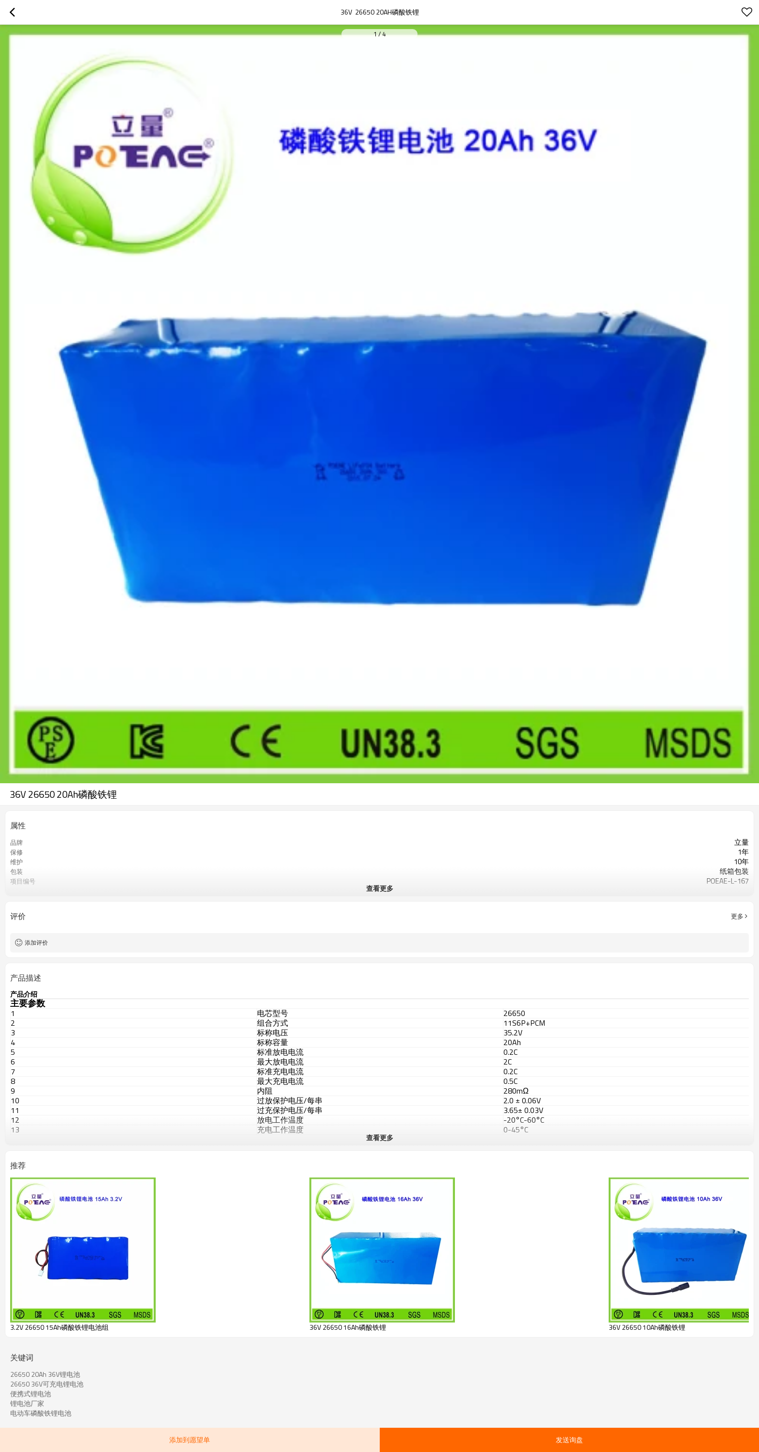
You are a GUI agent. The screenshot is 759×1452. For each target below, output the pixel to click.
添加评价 (36, 942)
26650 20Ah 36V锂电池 (45, 1374)
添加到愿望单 (189, 1440)
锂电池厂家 (27, 1403)
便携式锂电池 (30, 1394)
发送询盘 (569, 1440)
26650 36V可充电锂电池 (46, 1384)
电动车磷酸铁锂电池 (40, 1413)
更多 (737, 916)
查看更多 (379, 888)
